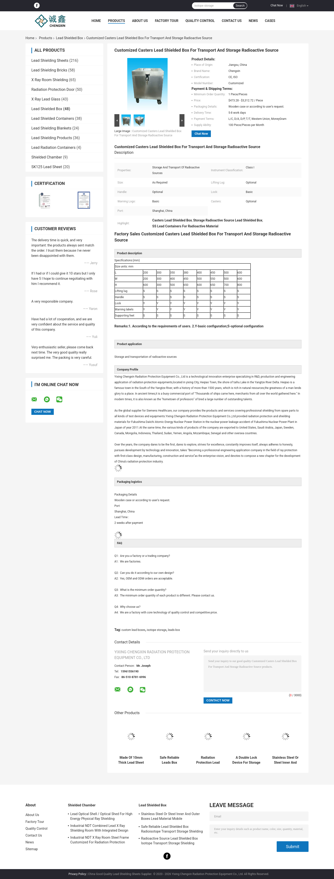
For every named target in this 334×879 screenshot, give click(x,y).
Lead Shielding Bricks (49, 70)
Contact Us (232, 21)
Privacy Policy (77, 874)
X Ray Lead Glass (45, 99)
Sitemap (31, 849)
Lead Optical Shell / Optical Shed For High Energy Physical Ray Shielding (101, 816)
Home (96, 21)
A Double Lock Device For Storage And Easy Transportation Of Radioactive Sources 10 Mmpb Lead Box (246, 760)
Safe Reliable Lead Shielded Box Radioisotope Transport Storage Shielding (172, 829)
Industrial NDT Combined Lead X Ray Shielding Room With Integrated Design (99, 828)
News (253, 21)
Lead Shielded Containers (52, 118)
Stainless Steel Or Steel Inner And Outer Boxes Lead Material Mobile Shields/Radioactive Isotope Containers (285, 760)
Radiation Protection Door (53, 89)
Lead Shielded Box (69, 38)
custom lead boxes (133, 630)
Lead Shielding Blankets (51, 128)
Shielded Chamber (46, 157)
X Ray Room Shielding (49, 80)
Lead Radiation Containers (53, 147)
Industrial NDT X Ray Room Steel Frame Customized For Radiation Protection (99, 840)
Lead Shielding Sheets (49, 60)
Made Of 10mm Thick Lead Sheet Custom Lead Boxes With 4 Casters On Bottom (131, 760)
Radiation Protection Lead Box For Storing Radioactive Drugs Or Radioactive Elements (207, 760)
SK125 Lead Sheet (46, 167)
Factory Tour (167, 21)
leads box (174, 630)
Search (240, 5)
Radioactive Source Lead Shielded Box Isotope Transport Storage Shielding (169, 841)
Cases (270, 21)
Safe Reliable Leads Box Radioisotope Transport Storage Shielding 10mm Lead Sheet (169, 760)
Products (116, 21)
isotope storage (156, 630)
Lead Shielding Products (51, 138)
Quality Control (200, 21)
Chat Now (277, 5)
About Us (140, 21)
